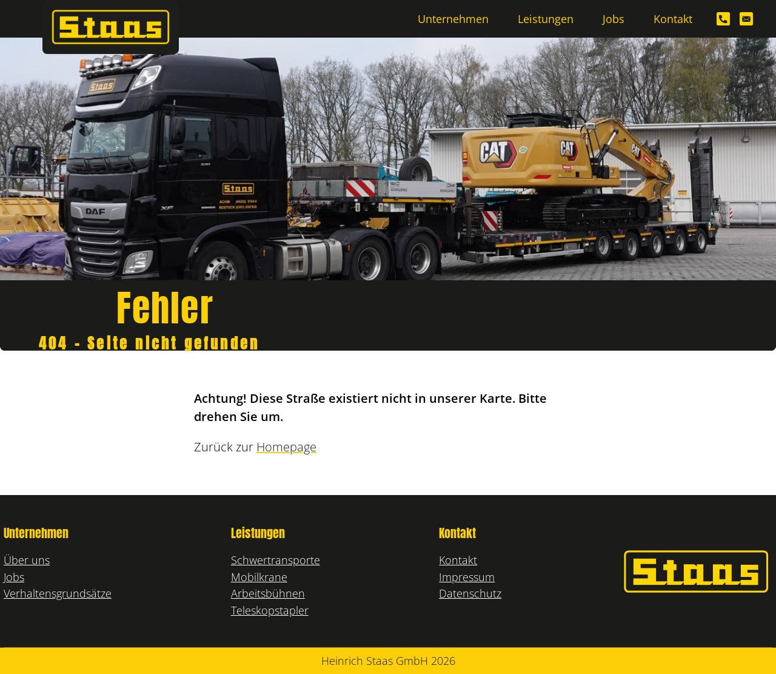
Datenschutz (470, 593)
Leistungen (546, 18)
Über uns (27, 559)
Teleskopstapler (270, 610)
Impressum (467, 576)
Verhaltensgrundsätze (58, 593)
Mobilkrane (259, 576)
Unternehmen (453, 18)
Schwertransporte (275, 559)
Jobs (613, 18)
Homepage (286, 447)
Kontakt (673, 18)
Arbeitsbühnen (268, 593)
